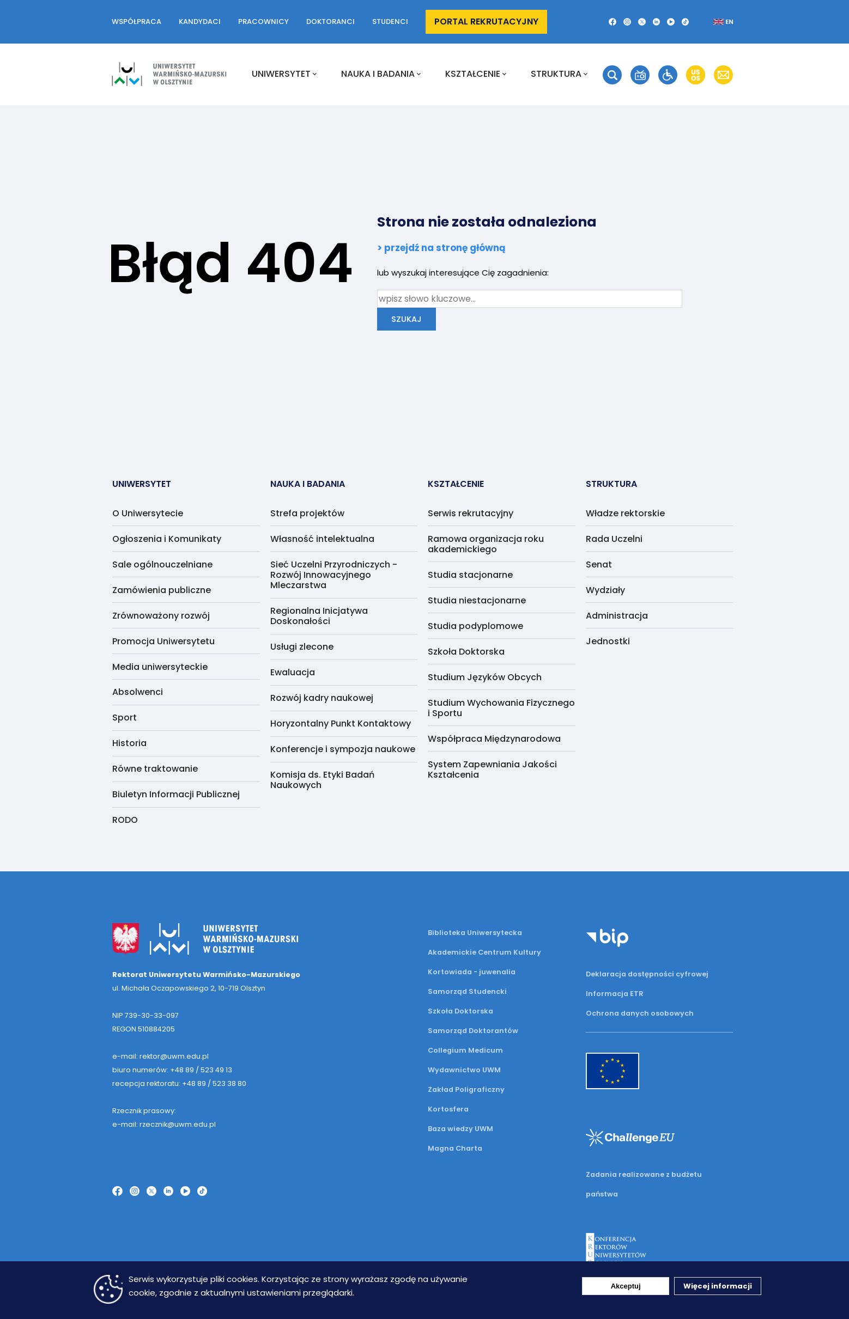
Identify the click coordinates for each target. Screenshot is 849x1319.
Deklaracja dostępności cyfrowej (647, 974)
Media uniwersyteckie (160, 667)
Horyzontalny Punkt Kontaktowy (340, 723)
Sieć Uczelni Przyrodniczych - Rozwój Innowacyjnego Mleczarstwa (333, 574)
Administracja (617, 615)
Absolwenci (137, 692)
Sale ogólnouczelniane (162, 564)
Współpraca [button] (136, 21)
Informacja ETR (615, 993)
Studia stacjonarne (470, 575)
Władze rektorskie (625, 513)
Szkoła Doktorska (466, 651)
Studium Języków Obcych (485, 677)
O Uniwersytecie (147, 513)
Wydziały (605, 590)
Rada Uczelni (614, 539)
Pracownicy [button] (263, 21)
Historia (129, 743)
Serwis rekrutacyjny (470, 513)
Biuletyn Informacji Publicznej (176, 794)
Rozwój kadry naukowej (321, 698)
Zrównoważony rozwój (161, 615)
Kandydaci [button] (200, 21)
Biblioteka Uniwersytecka (475, 932)
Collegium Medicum (465, 1050)
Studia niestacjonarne (477, 600)
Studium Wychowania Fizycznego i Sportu (501, 708)
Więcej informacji (717, 1286)
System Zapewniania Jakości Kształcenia (492, 769)
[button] (612, 22)
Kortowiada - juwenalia (472, 971)
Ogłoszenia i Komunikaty (166, 539)
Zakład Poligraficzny (466, 1089)
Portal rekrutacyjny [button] (486, 21)
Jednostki (608, 641)
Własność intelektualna (322, 539)
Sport (124, 717)
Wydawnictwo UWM (464, 1069)
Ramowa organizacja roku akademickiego (486, 544)
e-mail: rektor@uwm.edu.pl (160, 1056)
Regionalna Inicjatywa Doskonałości (319, 615)
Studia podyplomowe (475, 626)
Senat (599, 564)
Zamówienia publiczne (161, 590)
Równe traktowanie (155, 768)
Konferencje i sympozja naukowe (342, 749)
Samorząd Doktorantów (473, 1030)
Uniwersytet (284, 74)
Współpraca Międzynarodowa (494, 738)
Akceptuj (626, 1287)
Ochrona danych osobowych (640, 1013)
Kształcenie (475, 74)
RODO (125, 820)
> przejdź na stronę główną (441, 247)
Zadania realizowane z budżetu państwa (644, 1184)
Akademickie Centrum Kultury (484, 952)
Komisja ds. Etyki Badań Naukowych (322, 779)
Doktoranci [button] (330, 21)
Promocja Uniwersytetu (163, 641)
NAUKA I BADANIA (381, 74)
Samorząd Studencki (467, 991)
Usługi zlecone (301, 646)
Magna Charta (455, 1148)
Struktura (559, 74)
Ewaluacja (292, 672)
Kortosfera (448, 1109)
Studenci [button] (390, 21)
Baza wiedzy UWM (460, 1128)
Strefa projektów (307, 513)
